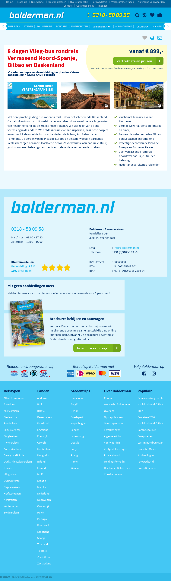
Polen (40, 512)
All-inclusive (123, 26)
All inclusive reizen (14, 398)
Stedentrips (10, 417)
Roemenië (43, 525)
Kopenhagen (78, 423)
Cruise (142, 26)
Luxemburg (77, 436)
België (41, 411)
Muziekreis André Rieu (150, 404)
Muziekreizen (79, 26)
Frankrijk (42, 436)
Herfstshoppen (12, 493)
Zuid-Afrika (43, 557)
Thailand (42, 544)
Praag (74, 455)
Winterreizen (11, 506)
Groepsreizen (145, 436)
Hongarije (43, 455)
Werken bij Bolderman (117, 404)
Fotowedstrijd (99, 2)
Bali (39, 404)
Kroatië (41, 480)
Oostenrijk (43, 506)
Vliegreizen (101, 26)
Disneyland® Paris (14, 455)
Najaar (157, 26)
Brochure (22, 2)
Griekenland (44, 449)
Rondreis (61, 26)
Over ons (109, 411)
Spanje (41, 538)
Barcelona (77, 398)
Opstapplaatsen (57, 2)
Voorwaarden (112, 442)
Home (9, 2)
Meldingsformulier (114, 461)
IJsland (41, 468)
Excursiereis (44, 26)
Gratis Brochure (147, 468)
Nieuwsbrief (37, 2)
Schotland (43, 531)
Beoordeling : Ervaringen (23, 268)
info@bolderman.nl (126, 248)
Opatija (75, 442)
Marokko (42, 487)
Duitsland (43, 423)
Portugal (42, 519)
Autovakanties (12, 449)
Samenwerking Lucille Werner (152, 398)
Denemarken (44, 417)
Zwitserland (44, 563)
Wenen (75, 468)
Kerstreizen (10, 499)
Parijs (74, 449)
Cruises (8, 468)
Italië (40, 474)
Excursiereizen (12, 430)
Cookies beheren (113, 474)
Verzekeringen (112, 430)
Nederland (43, 493)
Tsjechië (42, 550)
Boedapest (77, 417)
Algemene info (112, 436)
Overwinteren (12, 480)
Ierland (41, 461)
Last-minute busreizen (150, 442)
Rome (74, 461)
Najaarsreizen (12, 487)
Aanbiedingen (146, 455)
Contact (68, 5)
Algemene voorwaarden (151, 2)
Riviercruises (11, 442)
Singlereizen (11, 436)
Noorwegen (44, 499)
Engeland (42, 430)
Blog (140, 411)
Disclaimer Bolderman (117, 468)
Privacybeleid (112, 455)
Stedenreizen (11, 512)
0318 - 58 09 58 (108, 15)
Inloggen (103, 5)
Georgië (41, 442)
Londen (75, 430)
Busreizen (14, 26)
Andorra (42, 398)
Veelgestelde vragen (122, 2)
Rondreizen (10, 423)
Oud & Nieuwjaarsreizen (18, 461)
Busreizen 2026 (146, 417)
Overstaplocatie (79, 2)
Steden (28, 26)
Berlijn (74, 411)
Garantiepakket (85, 5)
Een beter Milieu (147, 449)
